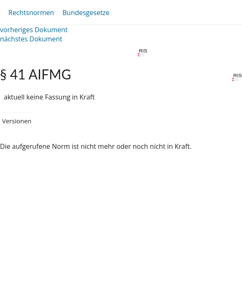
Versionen (16, 121)
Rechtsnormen (31, 12)
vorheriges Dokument (34, 29)
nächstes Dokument (31, 38)
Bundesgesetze (86, 12)
